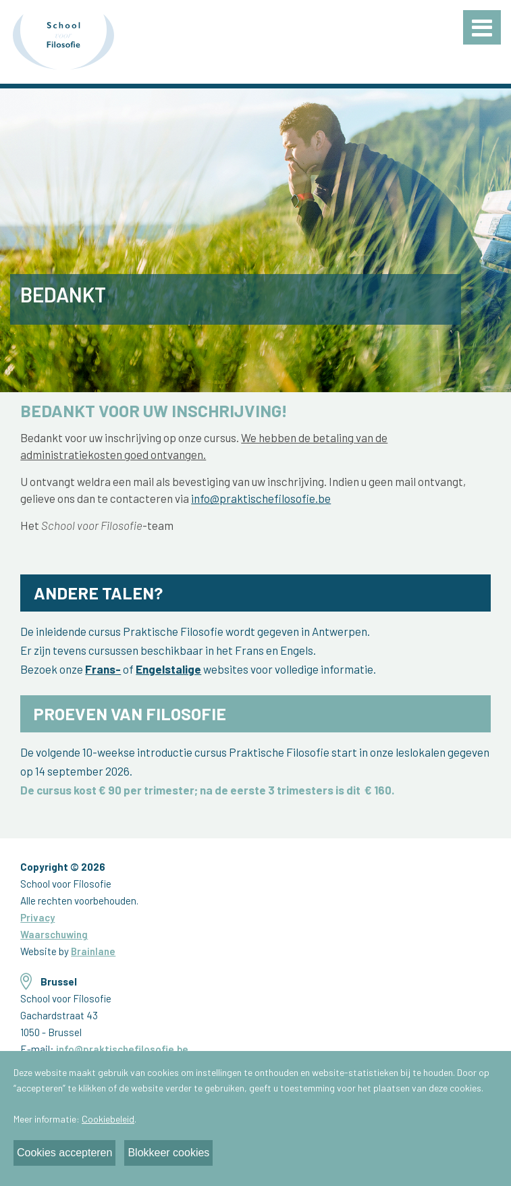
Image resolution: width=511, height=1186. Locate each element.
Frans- (103, 669)
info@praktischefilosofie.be (261, 498)
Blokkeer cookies (168, 1152)
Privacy (37, 917)
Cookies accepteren (64, 1152)
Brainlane (93, 951)
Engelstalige (168, 669)
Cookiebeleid (108, 1119)
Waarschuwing (54, 934)
